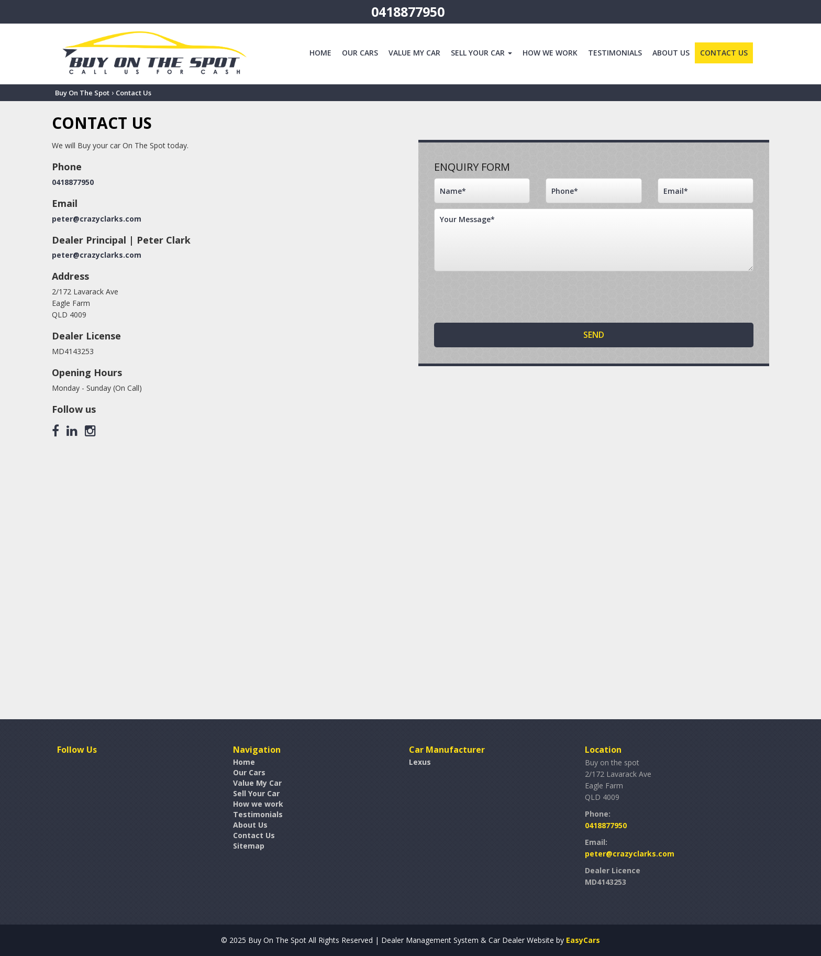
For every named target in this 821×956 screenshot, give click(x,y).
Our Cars (360, 53)
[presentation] (513, 297)
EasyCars (583, 940)
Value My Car (414, 53)
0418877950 (408, 11)
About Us (671, 53)
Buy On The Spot (82, 92)
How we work (550, 53)
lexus (420, 762)
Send (593, 334)
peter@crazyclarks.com (96, 219)
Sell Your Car (481, 53)
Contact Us (724, 53)
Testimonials (615, 53)
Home (320, 53)
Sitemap (248, 846)
